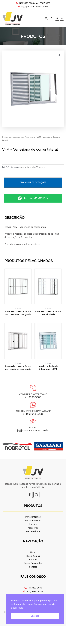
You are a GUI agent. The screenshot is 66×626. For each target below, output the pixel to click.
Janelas (12, 137)
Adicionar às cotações (33, 182)
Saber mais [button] (17, 607)
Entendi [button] (35, 616)
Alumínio (20, 137)
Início (4, 137)
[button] (46, 18)
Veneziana (30, 137)
